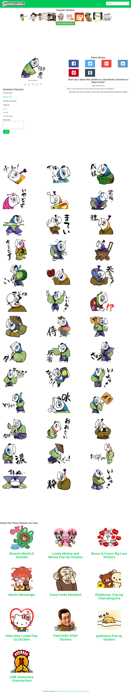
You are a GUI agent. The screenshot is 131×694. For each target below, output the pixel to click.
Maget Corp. (7, 97)
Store (78, 691)
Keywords (69, 691)
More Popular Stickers (66, 23)
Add (6, 132)
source (5, 109)
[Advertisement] (61, 42)
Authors (74, 691)
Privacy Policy (85, 691)
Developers (62, 691)
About (56, 691)
